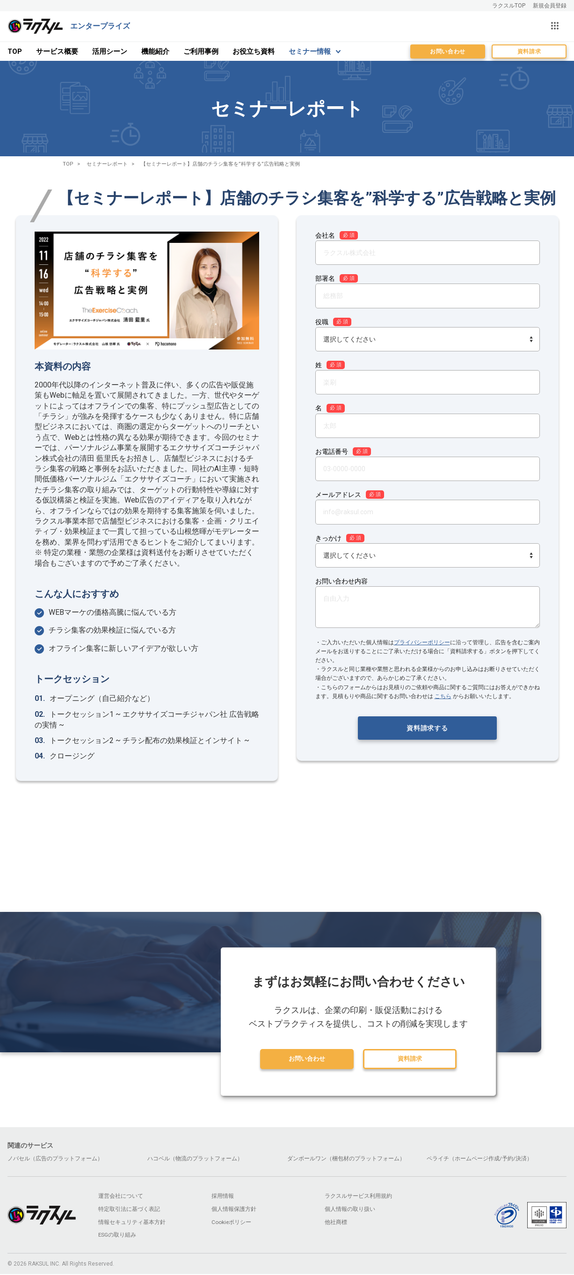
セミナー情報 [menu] (310, 51)
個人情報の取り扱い (350, 1210)
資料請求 (529, 51)
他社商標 (336, 1223)
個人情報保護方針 (233, 1210)
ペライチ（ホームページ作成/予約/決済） (479, 1159)
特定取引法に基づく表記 (129, 1210)
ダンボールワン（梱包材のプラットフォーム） (346, 1159)
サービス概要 (57, 51)
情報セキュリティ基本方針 (132, 1223)
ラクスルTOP (508, 5)
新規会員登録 (550, 5)
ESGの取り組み (117, 1236)
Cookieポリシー (231, 1223)
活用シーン (109, 51)
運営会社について (120, 1197)
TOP (14, 51)
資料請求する (427, 728)
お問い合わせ (447, 51)
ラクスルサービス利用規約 (358, 1197)
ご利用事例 (200, 51)
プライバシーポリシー (422, 642)
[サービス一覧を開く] (555, 26)
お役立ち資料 (254, 51)
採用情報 (222, 1197)
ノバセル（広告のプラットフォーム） (55, 1159)
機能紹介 (155, 51)
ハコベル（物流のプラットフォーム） (195, 1159)
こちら (443, 696)
